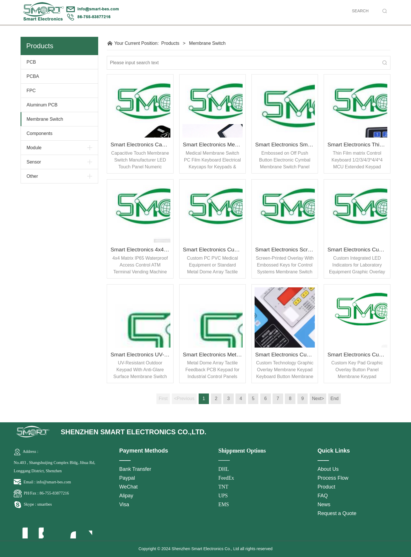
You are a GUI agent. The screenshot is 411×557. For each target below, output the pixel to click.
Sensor (34, 162)
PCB (31, 62)
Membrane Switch (45, 119)
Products (170, 43)
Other (32, 176)
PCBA (33, 76)
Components (40, 133)
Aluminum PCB (42, 104)
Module (34, 147)
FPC (31, 90)
